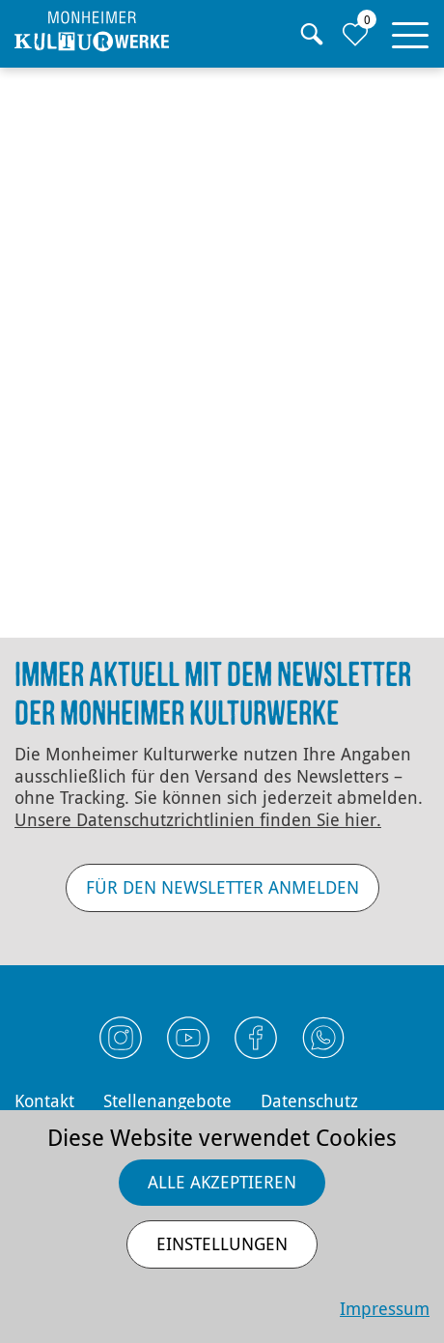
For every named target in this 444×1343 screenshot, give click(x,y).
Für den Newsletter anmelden (222, 887)
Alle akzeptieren (222, 1181)
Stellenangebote (167, 1100)
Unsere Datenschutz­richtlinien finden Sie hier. (197, 819)
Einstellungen (222, 1243)
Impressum (385, 1308)
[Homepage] (91, 31)
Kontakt (44, 1100)
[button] (410, 31)
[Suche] (311, 34)
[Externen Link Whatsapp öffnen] (323, 1038)
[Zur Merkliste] (354, 34)
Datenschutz (309, 1100)
